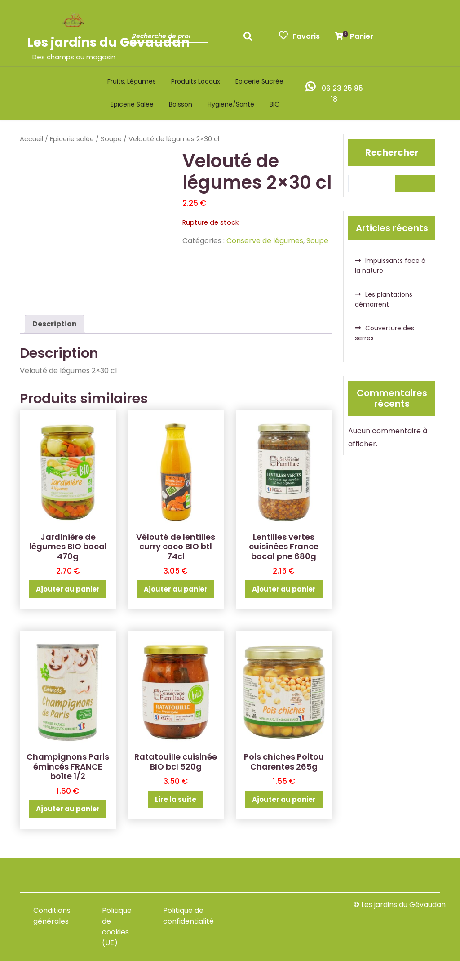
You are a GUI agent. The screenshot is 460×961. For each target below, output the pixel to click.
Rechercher (392, 152)
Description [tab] (54, 324)
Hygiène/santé (231, 104)
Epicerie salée (132, 104)
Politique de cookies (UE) (117, 926)
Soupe (111, 138)
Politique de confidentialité (188, 915)
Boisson (180, 104)
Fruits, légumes (131, 81)
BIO (275, 104)
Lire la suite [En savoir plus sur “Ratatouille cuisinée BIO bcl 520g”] (175, 799)
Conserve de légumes (264, 241)
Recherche (250, 39)
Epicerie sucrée (259, 81)
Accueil (31, 138)
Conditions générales (52, 915)
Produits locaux (195, 81)
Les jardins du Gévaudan (108, 42)
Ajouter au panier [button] (68, 589)
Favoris (299, 36)
